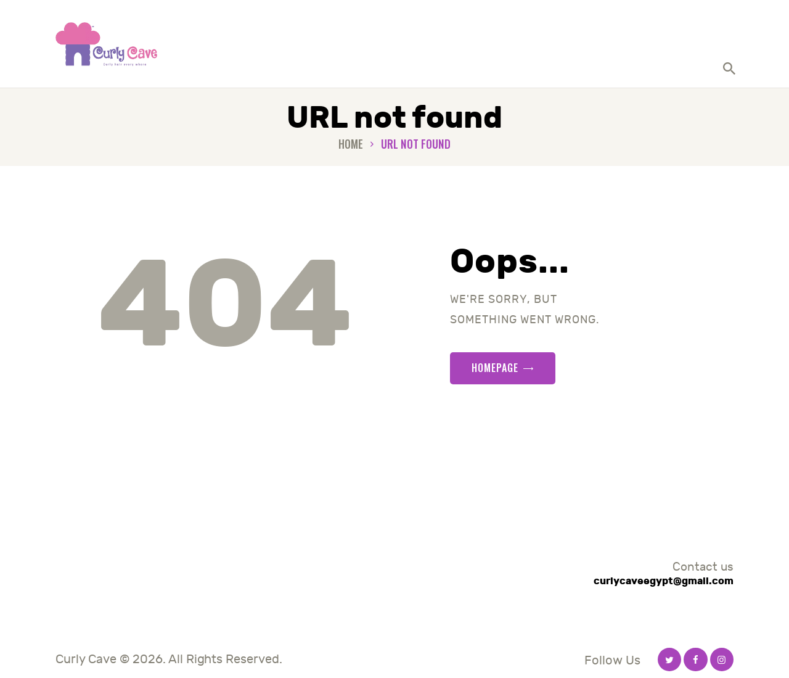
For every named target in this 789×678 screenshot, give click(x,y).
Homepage (495, 367)
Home (350, 144)
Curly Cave (86, 659)
